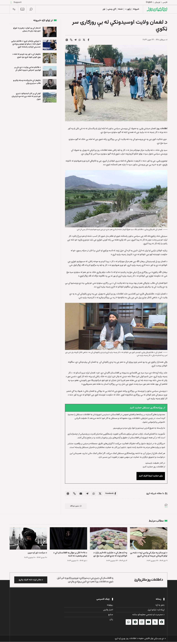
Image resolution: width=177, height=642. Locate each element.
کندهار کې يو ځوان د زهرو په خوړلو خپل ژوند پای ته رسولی (27, 30)
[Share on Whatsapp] (80, 40)
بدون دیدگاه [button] (76, 506)
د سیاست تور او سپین (37, 553)
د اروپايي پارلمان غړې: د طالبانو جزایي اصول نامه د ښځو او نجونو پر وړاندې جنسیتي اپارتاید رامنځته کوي (26, 44)
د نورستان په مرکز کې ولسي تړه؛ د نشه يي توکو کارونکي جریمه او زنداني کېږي (148, 554)
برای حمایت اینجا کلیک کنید (151, 476)
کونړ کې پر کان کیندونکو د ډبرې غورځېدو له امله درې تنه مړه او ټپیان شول (26, 96)
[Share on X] (84, 40)
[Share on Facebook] (88, 40)
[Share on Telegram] (75, 40)
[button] (31, 9)
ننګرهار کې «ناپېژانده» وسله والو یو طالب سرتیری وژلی (27, 82)
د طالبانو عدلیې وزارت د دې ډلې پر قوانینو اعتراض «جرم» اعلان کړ (27, 69)
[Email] (81, 494)
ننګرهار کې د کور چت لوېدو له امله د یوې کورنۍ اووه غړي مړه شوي (26, 56)
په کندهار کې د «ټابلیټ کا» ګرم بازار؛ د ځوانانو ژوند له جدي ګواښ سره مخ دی (110, 554)
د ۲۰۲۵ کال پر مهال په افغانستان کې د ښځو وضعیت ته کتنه (70, 554)
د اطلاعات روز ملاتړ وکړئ (148, 580)
